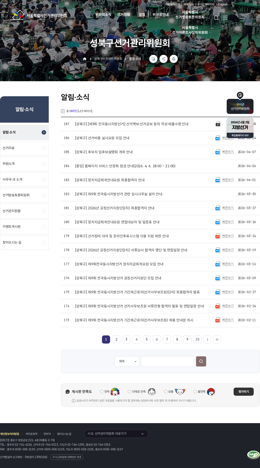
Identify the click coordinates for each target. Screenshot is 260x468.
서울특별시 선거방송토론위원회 (190, 14)
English (223, 4)
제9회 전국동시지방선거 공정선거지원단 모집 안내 (118, 278)
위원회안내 (161, 14)
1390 (38, 457)
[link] (106, 339)
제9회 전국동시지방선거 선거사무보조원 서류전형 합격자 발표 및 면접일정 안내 (139, 306)
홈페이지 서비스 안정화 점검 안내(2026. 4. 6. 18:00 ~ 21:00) (125, 166)
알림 (142, 14)
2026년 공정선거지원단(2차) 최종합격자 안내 (114, 208)
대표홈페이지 (172, 4)
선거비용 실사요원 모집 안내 (102, 138)
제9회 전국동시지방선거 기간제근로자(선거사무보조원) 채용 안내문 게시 (134, 320)
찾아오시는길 (64, 434)
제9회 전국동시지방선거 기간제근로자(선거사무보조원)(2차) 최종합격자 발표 (137, 292)
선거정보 (123, 14)
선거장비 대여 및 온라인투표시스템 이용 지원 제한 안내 (122, 236)
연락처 (47, 434)
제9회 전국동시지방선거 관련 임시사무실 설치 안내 (118, 194)
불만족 (202, 391)
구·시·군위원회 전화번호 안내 (66, 457)
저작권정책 (31, 434)
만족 (106, 391)
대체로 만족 (139, 391)
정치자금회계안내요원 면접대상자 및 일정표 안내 (117, 222)
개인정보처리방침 (9, 434)
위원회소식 (103, 14)
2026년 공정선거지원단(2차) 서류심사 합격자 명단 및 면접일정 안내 (131, 250)
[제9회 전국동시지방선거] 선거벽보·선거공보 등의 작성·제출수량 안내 (131, 124)
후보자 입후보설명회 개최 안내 (104, 152)
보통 (170, 391)
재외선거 (188, 4)
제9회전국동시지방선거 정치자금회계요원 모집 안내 (119, 264)
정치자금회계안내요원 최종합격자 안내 (110, 180)
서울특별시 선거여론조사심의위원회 (190, 30)
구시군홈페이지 (205, 4)
